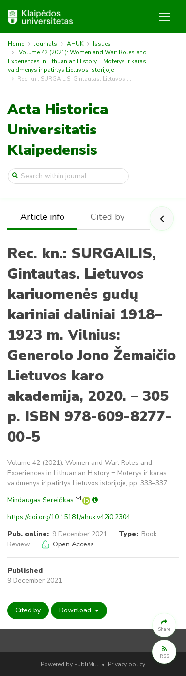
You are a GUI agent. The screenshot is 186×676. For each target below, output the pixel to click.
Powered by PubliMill (69, 664)
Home (16, 44)
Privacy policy (126, 664)
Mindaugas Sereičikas (40, 500)
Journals (45, 44)
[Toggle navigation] (164, 17)
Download (76, 610)
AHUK (75, 44)
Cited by (107, 217)
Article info (42, 217)
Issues (102, 44)
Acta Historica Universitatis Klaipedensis (57, 129)
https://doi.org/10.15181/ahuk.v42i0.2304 (68, 517)
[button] (164, 625)
